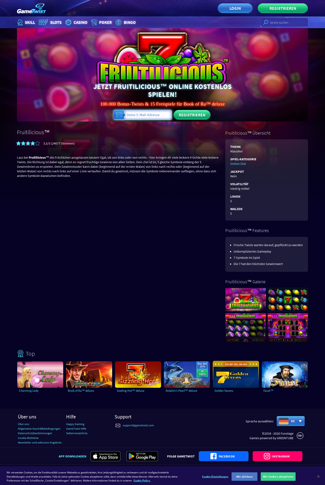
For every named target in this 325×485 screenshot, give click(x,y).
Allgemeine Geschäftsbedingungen (39, 428)
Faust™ (268, 391)
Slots (50, 22)
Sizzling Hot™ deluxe (130, 391)
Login (235, 8)
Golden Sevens (224, 391)
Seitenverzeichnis (76, 433)
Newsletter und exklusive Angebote (40, 442)
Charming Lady (29, 391)
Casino (75, 22)
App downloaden (72, 456)
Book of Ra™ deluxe (81, 391)
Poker (101, 22)
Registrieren (282, 8)
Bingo (125, 22)
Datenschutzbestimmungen (35, 433)
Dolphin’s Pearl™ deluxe (181, 391)
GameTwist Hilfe (76, 428)
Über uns (23, 424)
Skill (25, 22)
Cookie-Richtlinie (28, 438)
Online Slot (238, 164)
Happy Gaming (75, 424)
